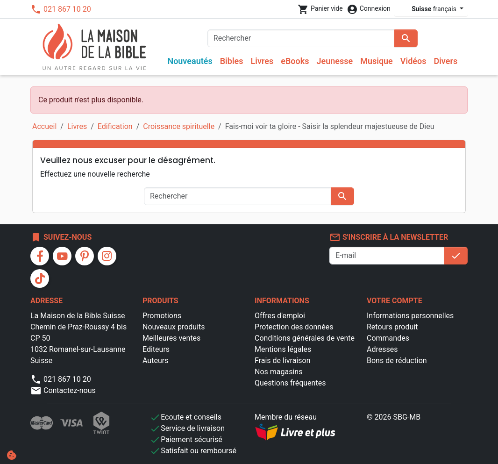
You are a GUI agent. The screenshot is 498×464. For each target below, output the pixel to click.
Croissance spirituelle (178, 126)
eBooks (295, 61)
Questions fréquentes (290, 382)
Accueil (44, 126)
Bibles (231, 61)
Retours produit (392, 326)
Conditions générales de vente (305, 338)
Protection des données (294, 326)
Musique (376, 61)
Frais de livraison (283, 360)
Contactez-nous (63, 390)
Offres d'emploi (280, 315)
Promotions (161, 315)
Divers (445, 61)
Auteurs (155, 360)
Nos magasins (278, 371)
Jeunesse (334, 61)
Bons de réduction (397, 360)
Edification (115, 126)
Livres (262, 61)
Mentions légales (283, 349)
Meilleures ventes (171, 338)
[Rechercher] (301, 38)
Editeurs (156, 349)
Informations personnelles (410, 315)
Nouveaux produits (173, 326)
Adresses (382, 349)
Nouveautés (189, 61)
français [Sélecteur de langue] (428, 9)
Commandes (388, 338)
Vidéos (413, 61)
